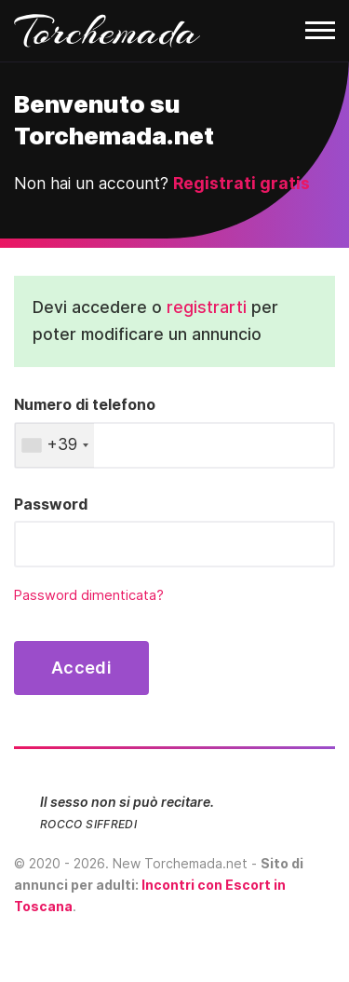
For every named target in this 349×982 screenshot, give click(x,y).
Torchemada (107, 31)
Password (50, 504)
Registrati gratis (241, 183)
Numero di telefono (84, 404)
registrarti (207, 307)
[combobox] (54, 445)
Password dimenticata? (89, 595)
